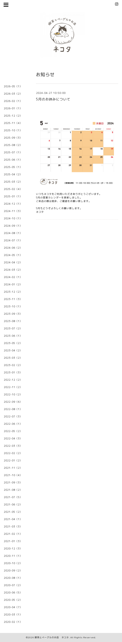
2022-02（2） (13, 453)
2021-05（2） (13, 512)
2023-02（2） (13, 365)
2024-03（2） (13, 269)
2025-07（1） (13, 152)
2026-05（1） (13, 86)
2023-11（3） (13, 299)
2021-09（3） (13, 482)
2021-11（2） (13, 468)
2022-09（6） (13, 401)
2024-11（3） (13, 211)
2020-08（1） (13, 578)
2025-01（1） (13, 196)
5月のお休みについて (53, 99)
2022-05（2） (13, 431)
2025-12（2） (13, 115)
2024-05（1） (13, 255)
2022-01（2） (13, 460)
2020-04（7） (13, 607)
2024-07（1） (13, 240)
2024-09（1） (13, 225)
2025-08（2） (13, 145)
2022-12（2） (13, 379)
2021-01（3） (13, 541)
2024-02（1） (13, 277)
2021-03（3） (13, 526)
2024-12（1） (13, 203)
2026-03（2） (13, 93)
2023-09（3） (13, 313)
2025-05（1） (13, 167)
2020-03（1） (13, 614)
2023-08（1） (13, 321)
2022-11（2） (13, 387)
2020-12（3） (13, 548)
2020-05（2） (13, 600)
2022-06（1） (13, 423)
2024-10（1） (13, 218)
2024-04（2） (13, 262)
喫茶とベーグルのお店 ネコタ (52, 637)
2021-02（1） (13, 534)
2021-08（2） (13, 490)
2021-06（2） (13, 504)
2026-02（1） (13, 101)
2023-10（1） (13, 306)
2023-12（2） (13, 291)
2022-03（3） (13, 446)
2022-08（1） (13, 409)
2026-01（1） (13, 108)
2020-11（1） (13, 556)
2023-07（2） (13, 328)
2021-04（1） (13, 519)
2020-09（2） (13, 570)
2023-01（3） (13, 372)
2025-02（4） (13, 189)
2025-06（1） (13, 159)
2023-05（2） (13, 343)
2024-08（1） (13, 233)
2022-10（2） (13, 394)
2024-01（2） (13, 284)
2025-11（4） (13, 123)
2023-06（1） (13, 335)
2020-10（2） (13, 563)
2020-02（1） (13, 622)
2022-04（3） (13, 438)
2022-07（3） (13, 416)
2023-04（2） (13, 350)
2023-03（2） (13, 357)
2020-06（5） (13, 592)
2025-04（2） (13, 174)
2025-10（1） (13, 130)
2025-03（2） (13, 181)
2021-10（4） (13, 475)
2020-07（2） (13, 585)
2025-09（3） (13, 137)
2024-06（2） (13, 247)
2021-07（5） (13, 497)
